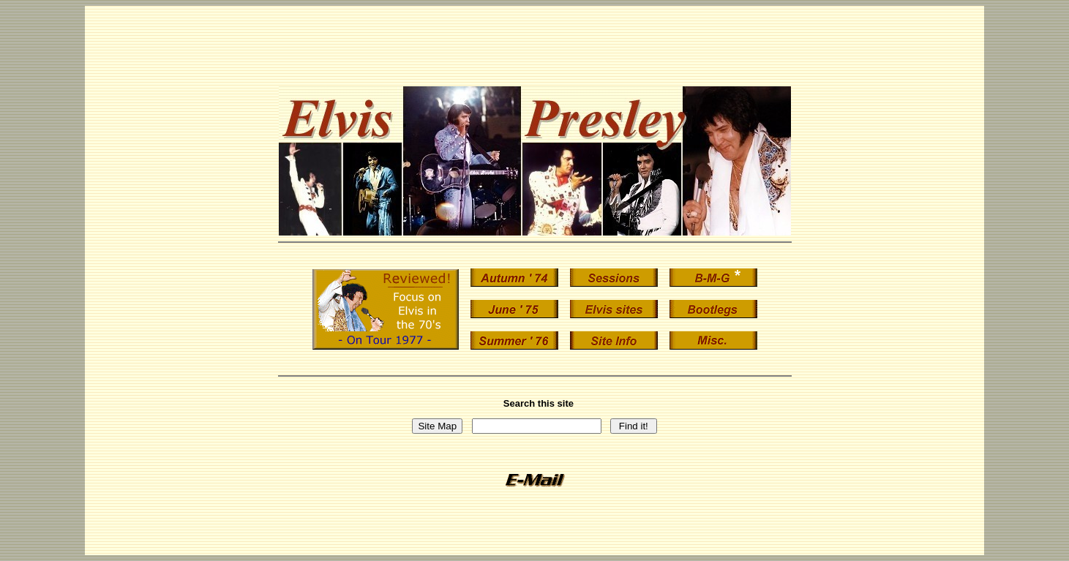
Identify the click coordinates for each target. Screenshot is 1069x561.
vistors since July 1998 (534, 551)
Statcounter (534, 540)
